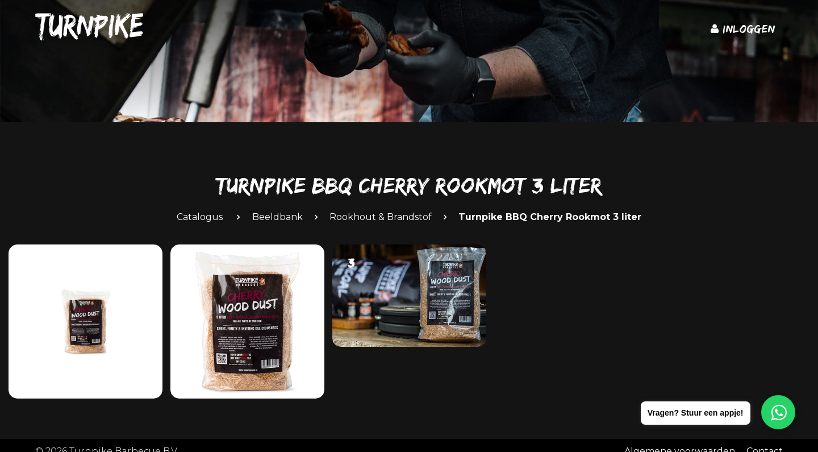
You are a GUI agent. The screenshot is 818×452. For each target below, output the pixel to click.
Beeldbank (277, 217)
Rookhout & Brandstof (380, 217)
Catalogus (200, 217)
